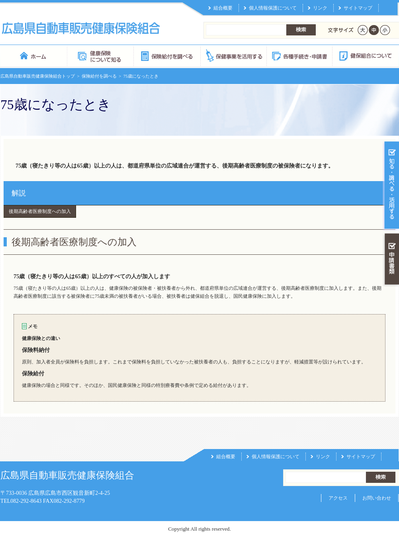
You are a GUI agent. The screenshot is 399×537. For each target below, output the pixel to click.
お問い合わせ (376, 498)
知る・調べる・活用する (391, 186)
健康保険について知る (100, 55)
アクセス (338, 498)
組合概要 (223, 8)
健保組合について (365, 55)
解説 (19, 193)
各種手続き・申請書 (299, 55)
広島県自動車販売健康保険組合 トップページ (33, 55)
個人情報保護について (273, 8)
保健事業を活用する (233, 55)
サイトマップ (358, 8)
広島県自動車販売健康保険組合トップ (37, 76)
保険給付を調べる (166, 55)
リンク (320, 8)
